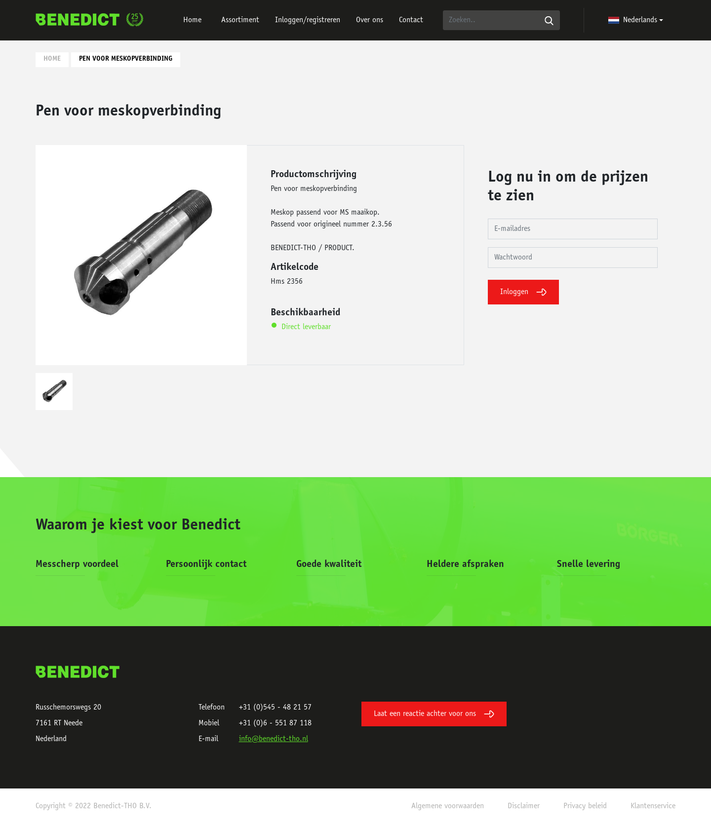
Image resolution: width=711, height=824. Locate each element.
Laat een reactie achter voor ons (434, 714)
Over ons (369, 20)
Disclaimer (524, 806)
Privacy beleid (585, 806)
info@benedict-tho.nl (273, 739)
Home (192, 20)
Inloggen (523, 292)
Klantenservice (653, 806)
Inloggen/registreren (307, 20)
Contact (411, 20)
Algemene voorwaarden (447, 806)
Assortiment (240, 20)
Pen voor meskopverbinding (125, 59)
